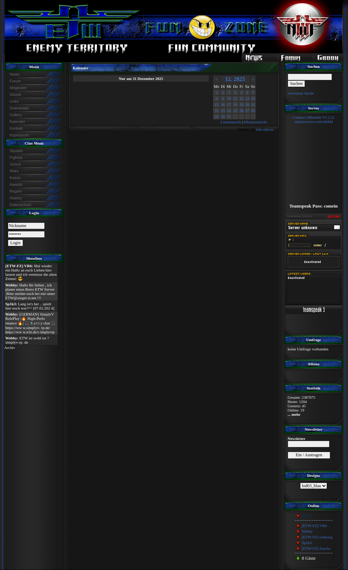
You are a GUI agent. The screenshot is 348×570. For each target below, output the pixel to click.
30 (223, 116)
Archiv (9, 347)
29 (216, 116)
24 (229, 110)
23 (223, 110)
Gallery (16, 115)
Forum (15, 81)
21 (253, 104)
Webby (307, 531)
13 (247, 98)
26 (242, 110)
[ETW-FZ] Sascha (316, 548)
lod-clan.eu (264, 129)
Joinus (15, 164)
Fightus (16, 157)
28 (253, 110)
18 (235, 104)
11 (236, 98)
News (15, 74)
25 (235, 110)
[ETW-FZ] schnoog (317, 537)
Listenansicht (231, 122)
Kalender (17, 121)
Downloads (19, 108)
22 (216, 110)
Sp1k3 (307, 543)
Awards (16, 184)
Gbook (15, 94)
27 (247, 110)
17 (229, 104)
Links (14, 101)
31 (229, 116)
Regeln (16, 191)
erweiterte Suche (301, 93)
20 (247, 104)
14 (253, 98)
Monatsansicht (255, 122)
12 (242, 98)
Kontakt (16, 128)
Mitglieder (18, 88)
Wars (14, 171)
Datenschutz (20, 205)
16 (223, 104)
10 (229, 98)
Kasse (15, 178)
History (16, 198)
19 (242, 104)
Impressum (19, 135)
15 (216, 104)
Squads (16, 151)
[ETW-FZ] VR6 (314, 525)
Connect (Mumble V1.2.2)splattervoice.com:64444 (314, 119)
